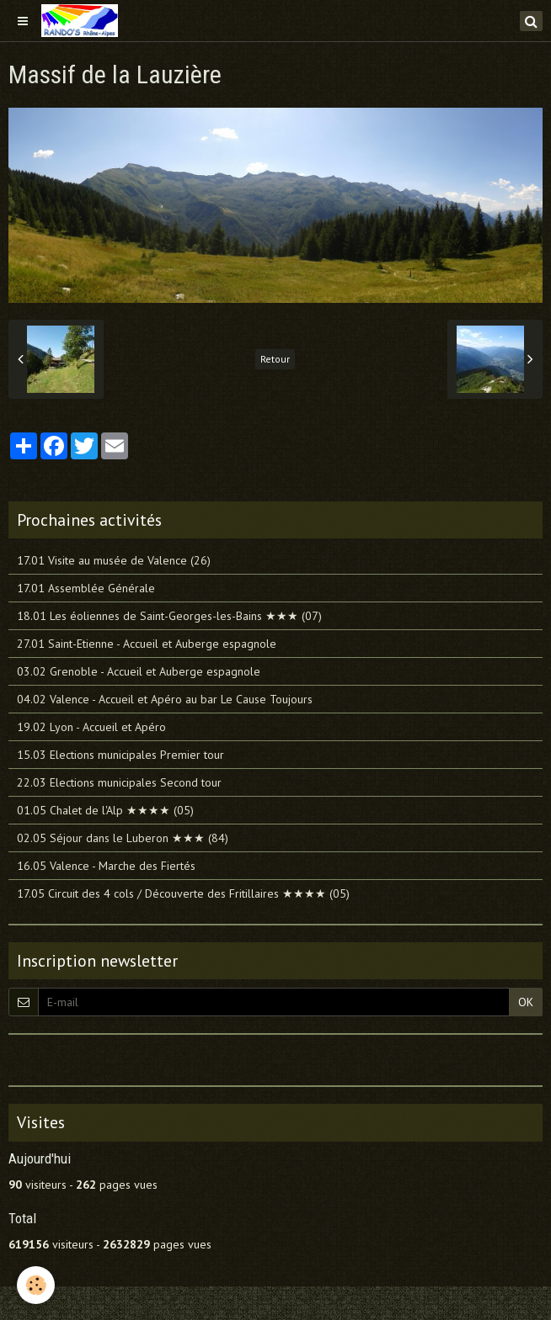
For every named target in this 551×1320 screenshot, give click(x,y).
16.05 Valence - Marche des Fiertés (106, 865)
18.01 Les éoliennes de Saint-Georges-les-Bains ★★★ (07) (169, 615)
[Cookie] (36, 1285)
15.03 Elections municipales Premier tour (120, 754)
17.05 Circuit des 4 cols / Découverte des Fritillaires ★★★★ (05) (183, 893)
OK (525, 1002)
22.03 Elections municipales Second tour (119, 782)
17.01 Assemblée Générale (86, 588)
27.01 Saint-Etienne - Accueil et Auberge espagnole (146, 643)
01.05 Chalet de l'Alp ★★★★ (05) (105, 810)
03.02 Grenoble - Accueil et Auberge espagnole (138, 671)
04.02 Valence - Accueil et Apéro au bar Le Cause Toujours (165, 699)
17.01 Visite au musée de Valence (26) (114, 560)
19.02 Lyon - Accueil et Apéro (91, 726)
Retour (275, 359)
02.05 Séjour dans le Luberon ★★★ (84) (122, 838)
